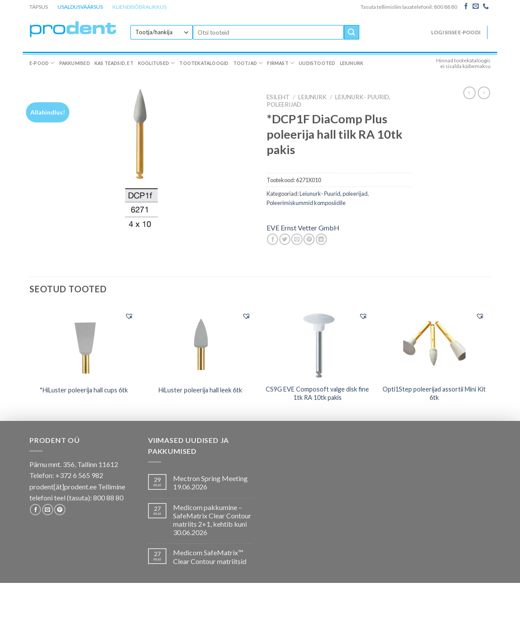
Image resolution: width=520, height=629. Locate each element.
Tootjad (248, 63)
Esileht (278, 97)
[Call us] (486, 6)
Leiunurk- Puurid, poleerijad (334, 193)
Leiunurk (352, 63)
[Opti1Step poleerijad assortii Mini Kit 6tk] (434, 343)
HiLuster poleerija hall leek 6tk (200, 390)
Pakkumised (74, 63)
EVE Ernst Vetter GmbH (303, 227)
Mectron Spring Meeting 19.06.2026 (210, 482)
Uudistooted (317, 63)
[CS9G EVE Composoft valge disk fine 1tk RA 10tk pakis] (317, 343)
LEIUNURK (312, 97)
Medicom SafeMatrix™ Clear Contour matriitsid (209, 556)
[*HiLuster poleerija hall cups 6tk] (83, 342)
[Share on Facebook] (272, 239)
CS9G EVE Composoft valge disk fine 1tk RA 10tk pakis (317, 393)
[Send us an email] (476, 6)
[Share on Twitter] (284, 239)
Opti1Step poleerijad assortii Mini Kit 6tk (434, 393)
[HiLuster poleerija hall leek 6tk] (200, 342)
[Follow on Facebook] (466, 6)
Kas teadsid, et (114, 63)
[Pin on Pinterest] (308, 239)
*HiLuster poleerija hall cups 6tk (84, 390)
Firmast (280, 63)
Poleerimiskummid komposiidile (306, 202)
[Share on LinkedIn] (321, 239)
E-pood (42, 63)
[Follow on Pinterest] (59, 509)
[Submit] (351, 32)
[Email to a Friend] (296, 239)
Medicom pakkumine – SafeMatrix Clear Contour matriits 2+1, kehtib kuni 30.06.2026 (212, 520)
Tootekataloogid (203, 63)
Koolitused (156, 63)
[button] (129, 316)
